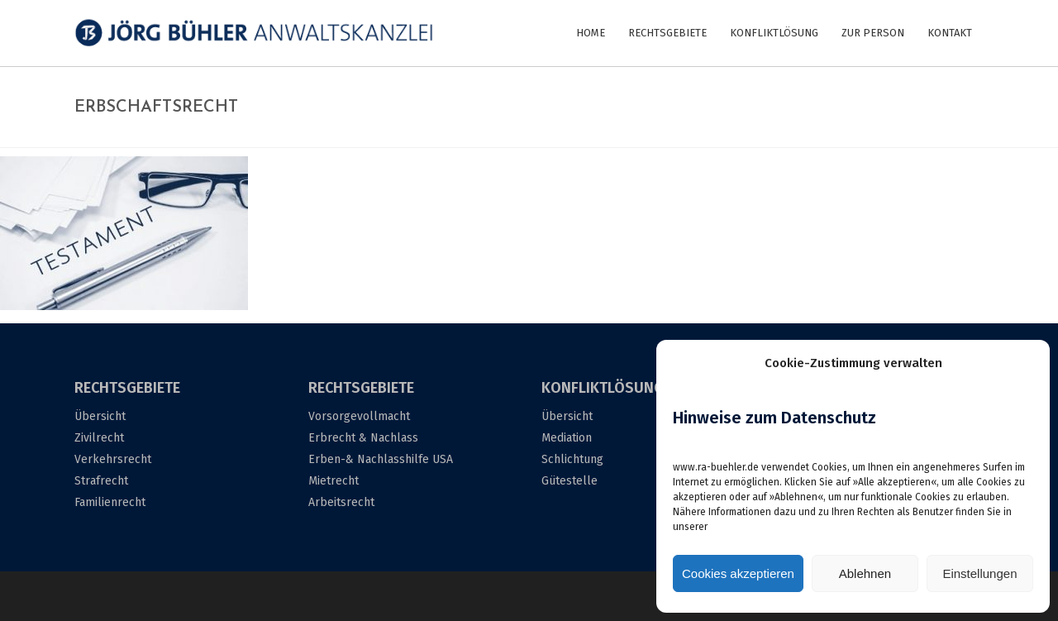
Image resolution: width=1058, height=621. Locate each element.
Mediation (566, 438)
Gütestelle (569, 481)
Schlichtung (572, 459)
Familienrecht (109, 502)
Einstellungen (979, 573)
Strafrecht (101, 481)
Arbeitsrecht (341, 502)
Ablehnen (865, 573)
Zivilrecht (99, 438)
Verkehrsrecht (112, 459)
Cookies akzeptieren (738, 573)
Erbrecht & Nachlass (363, 438)
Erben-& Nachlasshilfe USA (380, 459)
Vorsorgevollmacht (359, 416)
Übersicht (100, 416)
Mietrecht (333, 481)
